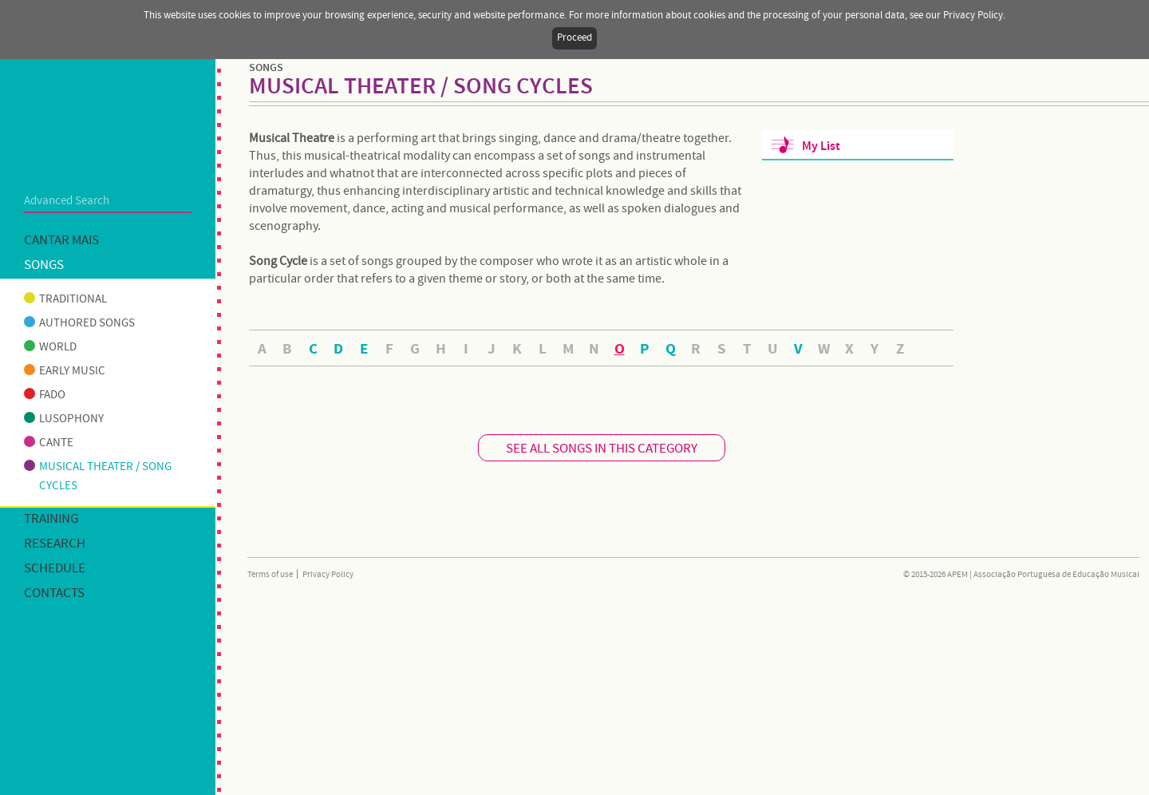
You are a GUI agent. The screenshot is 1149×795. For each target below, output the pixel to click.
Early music (64, 371)
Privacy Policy (327, 574)
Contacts (54, 593)
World (50, 347)
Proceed (574, 38)
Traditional (65, 299)
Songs (44, 265)
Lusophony (64, 419)
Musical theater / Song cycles (98, 476)
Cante (48, 443)
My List (821, 146)
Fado (44, 395)
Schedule (54, 569)
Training (51, 519)
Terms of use (270, 574)
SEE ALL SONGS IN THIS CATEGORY (601, 449)
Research (54, 544)
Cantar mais (61, 240)
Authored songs (79, 323)
